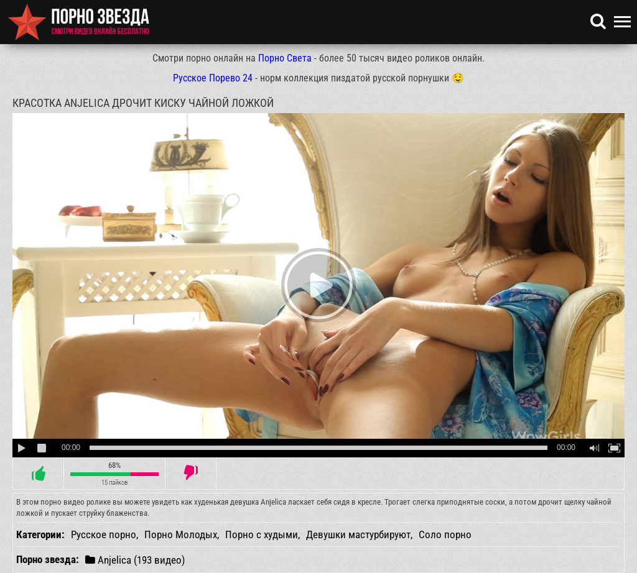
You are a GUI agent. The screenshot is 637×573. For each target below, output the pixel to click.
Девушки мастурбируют (358, 534)
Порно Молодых (180, 534)
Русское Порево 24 (213, 78)
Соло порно (445, 534)
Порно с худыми (261, 534)
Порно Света (285, 58)
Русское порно (103, 534)
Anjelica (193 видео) (135, 559)
